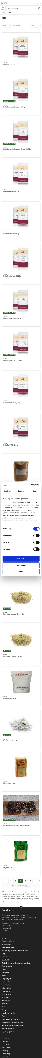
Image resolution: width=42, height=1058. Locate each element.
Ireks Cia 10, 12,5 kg (10, 65)
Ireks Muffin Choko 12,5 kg (12, 360)
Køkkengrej (6, 1000)
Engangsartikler (7, 966)
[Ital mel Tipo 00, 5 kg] (21, 470)
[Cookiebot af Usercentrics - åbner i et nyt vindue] (30, 484)
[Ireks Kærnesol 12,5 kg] (21, 216)
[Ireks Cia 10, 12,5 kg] (21, 47)
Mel (3, 1007)
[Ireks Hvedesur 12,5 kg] (21, 174)
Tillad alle (21, 559)
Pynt (3, 1016)
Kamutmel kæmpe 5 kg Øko (12, 656)
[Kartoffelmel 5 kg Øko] (21, 723)
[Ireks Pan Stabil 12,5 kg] (21, 385)
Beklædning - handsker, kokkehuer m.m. (15, 950)
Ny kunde (5, 1041)
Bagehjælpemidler (8, 947)
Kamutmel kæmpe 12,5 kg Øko (13, 614)
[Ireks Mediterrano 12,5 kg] (21, 258)
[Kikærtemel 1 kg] (21, 766)
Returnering (6, 1054)
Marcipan (5, 1004)
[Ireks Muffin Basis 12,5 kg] (21, 301)
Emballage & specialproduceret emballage (16, 963)
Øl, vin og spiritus (8, 1032)
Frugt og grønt (7, 979)
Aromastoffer (6, 944)
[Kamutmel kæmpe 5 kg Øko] (21, 639)
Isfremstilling (6, 988)
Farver (4, 969)
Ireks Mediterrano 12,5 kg (12, 276)
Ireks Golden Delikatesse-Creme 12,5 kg (17, 149)
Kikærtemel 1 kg (9, 783)
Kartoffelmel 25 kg (9, 698)
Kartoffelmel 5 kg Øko (10, 741)
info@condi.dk (6, 928)
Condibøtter (6, 960)
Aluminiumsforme (8, 941)
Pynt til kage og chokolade (11, 1019)
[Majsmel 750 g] (21, 850)
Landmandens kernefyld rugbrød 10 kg (16, 825)
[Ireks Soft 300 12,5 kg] (21, 428)
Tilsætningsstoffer (8, 1029)
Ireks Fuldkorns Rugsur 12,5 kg (14, 107)
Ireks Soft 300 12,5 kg (11, 445)
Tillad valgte (21, 565)
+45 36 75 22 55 (7, 926)
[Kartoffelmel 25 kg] (21, 681)
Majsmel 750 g (8, 868)
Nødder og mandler (8, 1013)
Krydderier (5, 997)
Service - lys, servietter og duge (12, 1022)
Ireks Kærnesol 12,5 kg (11, 234)
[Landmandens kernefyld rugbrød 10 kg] (21, 808)
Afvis (21, 572)
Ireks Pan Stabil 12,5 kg (11, 403)
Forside (4, 13)
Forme (4, 975)
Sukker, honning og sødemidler (12, 1025)
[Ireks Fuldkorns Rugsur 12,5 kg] (21, 89)
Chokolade (5, 957)
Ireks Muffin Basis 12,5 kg (12, 318)
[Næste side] (40, 881)
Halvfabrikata (6, 985)
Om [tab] (34, 491)
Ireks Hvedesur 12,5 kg (11, 191)
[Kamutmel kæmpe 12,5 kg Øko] (21, 597)
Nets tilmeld (6, 1047)
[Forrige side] (6, 881)
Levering (5, 1051)
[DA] (4, 2)
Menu (2, 8)
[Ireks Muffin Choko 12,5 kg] (21, 343)
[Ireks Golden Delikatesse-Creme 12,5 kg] (21, 132)
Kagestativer (6, 991)
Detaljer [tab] (21, 491)
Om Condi (5, 1044)
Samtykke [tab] (7, 491)
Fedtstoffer (6, 972)
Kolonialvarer (6, 994)
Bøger (4, 954)
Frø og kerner (6, 982)
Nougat (4, 1010)
